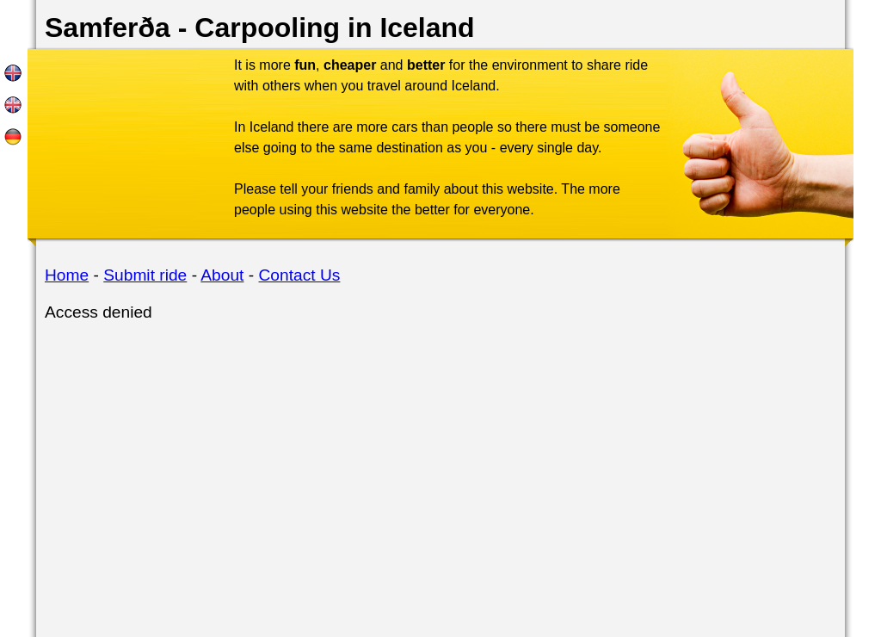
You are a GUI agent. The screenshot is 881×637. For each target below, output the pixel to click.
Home (67, 275)
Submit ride (145, 275)
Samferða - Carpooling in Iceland (260, 27)
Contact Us (300, 275)
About (221, 275)
